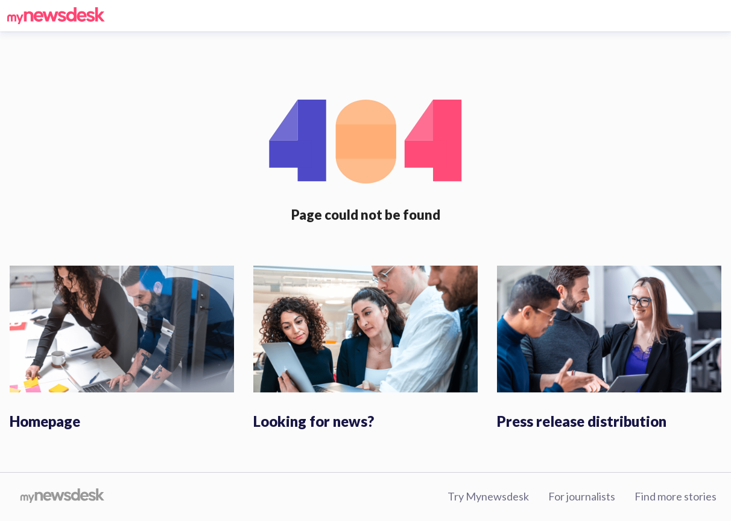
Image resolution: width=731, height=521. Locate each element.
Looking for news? (313, 421)
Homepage (45, 421)
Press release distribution (581, 421)
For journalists (581, 496)
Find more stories (675, 496)
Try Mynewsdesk (488, 496)
